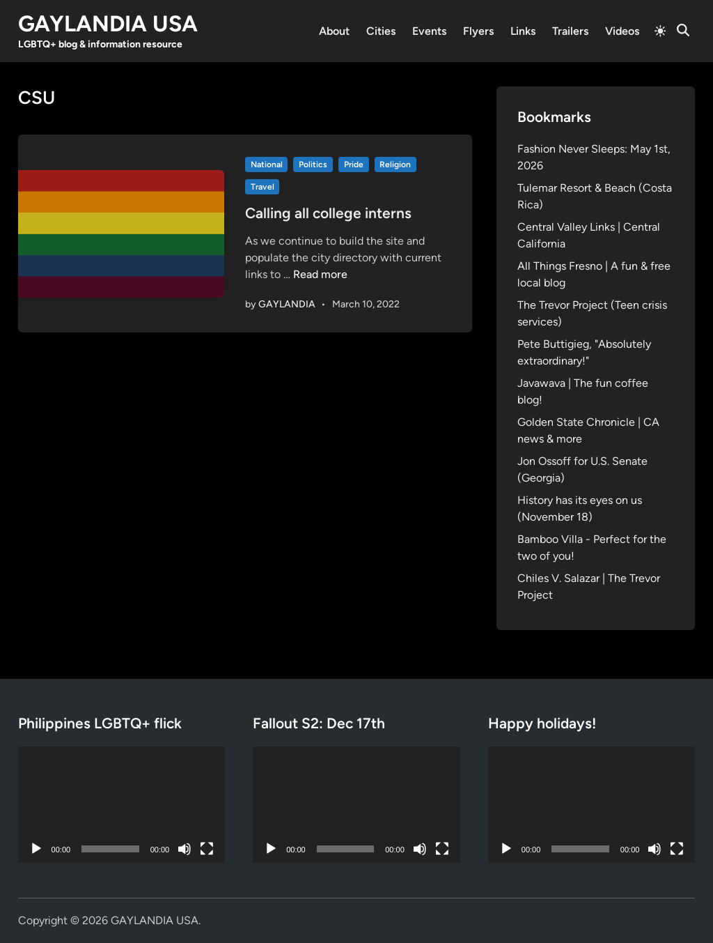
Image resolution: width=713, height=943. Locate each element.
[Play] (36, 849)
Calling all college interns (328, 213)
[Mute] (184, 849)
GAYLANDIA (286, 304)
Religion (395, 164)
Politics (313, 164)
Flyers (478, 31)
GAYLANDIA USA (108, 23)
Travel (262, 187)
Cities (380, 31)
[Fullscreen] (207, 849)
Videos (622, 31)
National (267, 164)
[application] (122, 804)
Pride (353, 164)
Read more (320, 274)
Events (429, 31)
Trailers (570, 31)
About (334, 31)
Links (522, 31)
